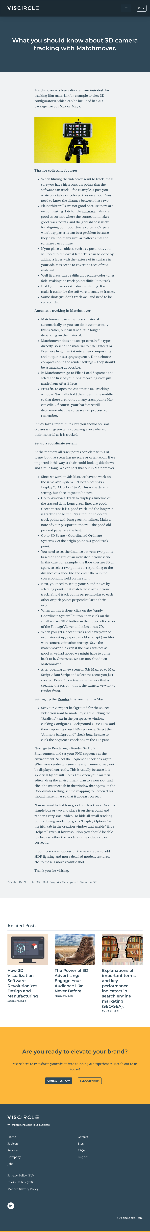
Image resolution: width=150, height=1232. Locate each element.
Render (63, 699)
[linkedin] (10, 1205)
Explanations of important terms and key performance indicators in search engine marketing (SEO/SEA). (119, 988)
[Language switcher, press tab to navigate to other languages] (142, 8)
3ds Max (60, 106)
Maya (76, 106)
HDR (38, 856)
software (88, 211)
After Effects (98, 346)
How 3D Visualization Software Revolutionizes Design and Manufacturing (22, 983)
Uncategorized (70, 882)
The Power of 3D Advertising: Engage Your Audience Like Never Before (71, 980)
